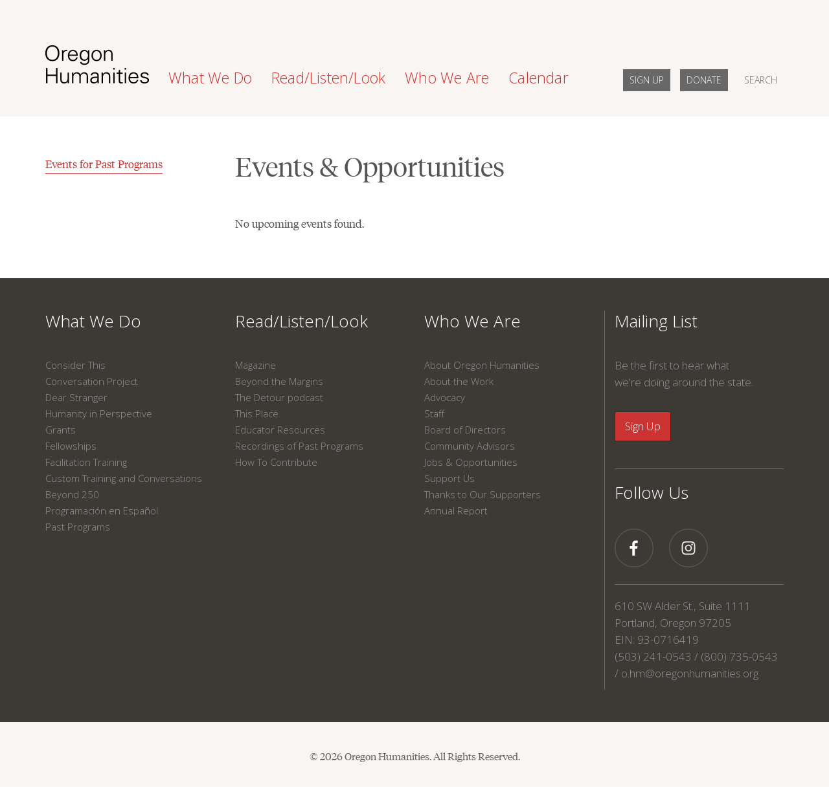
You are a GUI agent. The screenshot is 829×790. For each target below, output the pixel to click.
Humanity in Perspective (98, 413)
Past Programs (77, 526)
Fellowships (71, 445)
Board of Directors (465, 429)
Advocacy (444, 397)
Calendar (538, 77)
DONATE (704, 80)
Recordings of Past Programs (299, 445)
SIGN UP (647, 80)
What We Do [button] (210, 77)
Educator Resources (280, 429)
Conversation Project (91, 381)
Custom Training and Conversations (123, 478)
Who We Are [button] (447, 77)
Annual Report (456, 510)
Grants (60, 429)
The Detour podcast (279, 397)
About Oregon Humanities (481, 364)
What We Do (93, 321)
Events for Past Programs (104, 163)
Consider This (75, 364)
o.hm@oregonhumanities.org (689, 673)
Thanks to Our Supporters (482, 494)
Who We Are (472, 321)
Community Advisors (469, 445)
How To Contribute (276, 461)
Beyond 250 (72, 494)
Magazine (255, 364)
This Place (256, 413)
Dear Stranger (76, 397)
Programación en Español (101, 510)
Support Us (449, 478)
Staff (434, 413)
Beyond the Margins (279, 381)
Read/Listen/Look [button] (328, 77)
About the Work (459, 381)
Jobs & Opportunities (470, 461)
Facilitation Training (86, 461)
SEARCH (760, 80)
